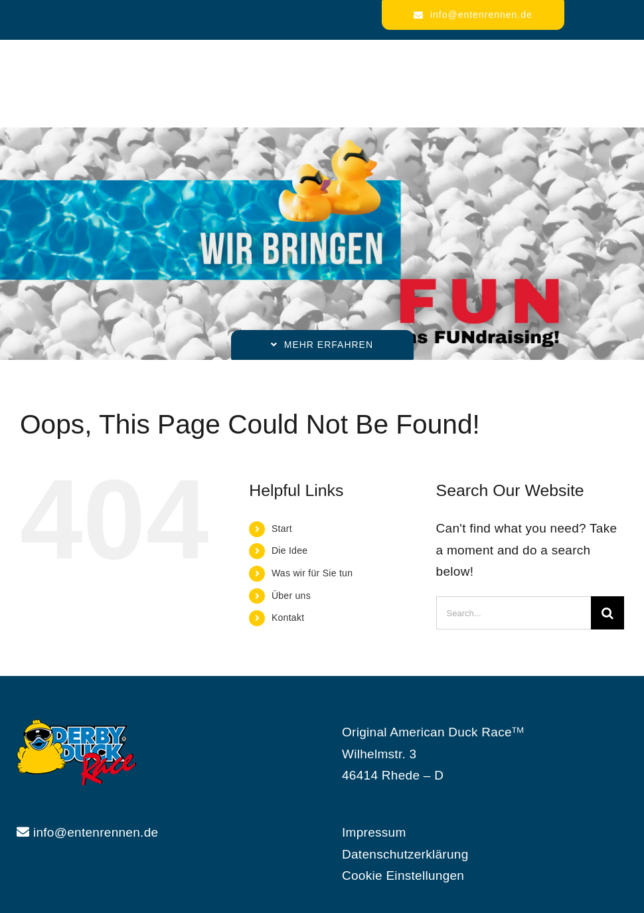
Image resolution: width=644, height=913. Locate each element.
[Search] (607, 612)
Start (282, 528)
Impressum (374, 832)
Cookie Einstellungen (403, 875)
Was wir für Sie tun (312, 573)
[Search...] (513, 612)
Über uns (291, 595)
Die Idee (289, 550)
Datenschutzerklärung (405, 854)
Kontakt (288, 617)
